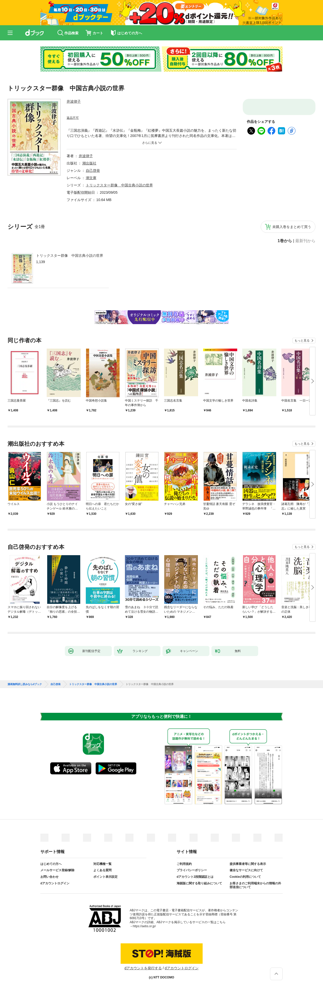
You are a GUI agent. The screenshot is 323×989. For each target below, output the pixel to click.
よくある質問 (102, 870)
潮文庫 (91, 178)
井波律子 (74, 101)
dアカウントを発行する (143, 968)
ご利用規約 (184, 864)
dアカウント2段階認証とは (195, 877)
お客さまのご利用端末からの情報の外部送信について (255, 885)
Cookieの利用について (245, 877)
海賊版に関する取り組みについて (199, 883)
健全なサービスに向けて (246, 870)
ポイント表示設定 (105, 877)
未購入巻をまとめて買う (291, 227)
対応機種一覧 (102, 864)
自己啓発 (93, 170)
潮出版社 (89, 163)
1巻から (285, 241)
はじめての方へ (51, 864)
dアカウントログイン (54, 883)
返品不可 (73, 118)
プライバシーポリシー (192, 870)
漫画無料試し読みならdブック (25, 684)
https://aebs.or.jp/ (144, 926)
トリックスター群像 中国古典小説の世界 (69, 255)
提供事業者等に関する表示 (248, 864)
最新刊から (305, 241)
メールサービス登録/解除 (57, 870)
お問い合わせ (49, 877)
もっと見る (302, 340)
